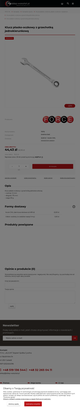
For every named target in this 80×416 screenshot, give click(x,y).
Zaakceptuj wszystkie (33, 404)
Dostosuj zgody (14, 404)
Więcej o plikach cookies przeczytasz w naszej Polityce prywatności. (27, 399)
